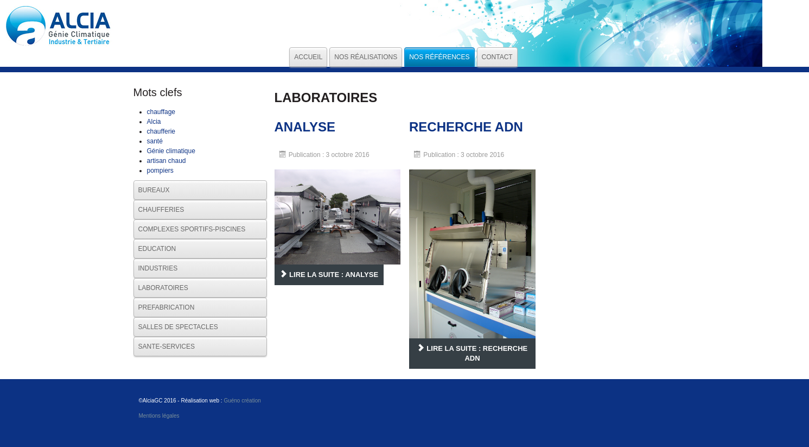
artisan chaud (166, 161)
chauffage (161, 112)
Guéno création (242, 401)
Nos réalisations (365, 57)
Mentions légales (159, 416)
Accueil (308, 57)
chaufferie (161, 131)
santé (155, 141)
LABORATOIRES (163, 288)
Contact (497, 57)
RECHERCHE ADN (466, 126)
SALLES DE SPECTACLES (178, 327)
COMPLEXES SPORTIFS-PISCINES (192, 229)
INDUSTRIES (158, 268)
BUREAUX (154, 190)
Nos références (439, 57)
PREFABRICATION (166, 307)
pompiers (160, 170)
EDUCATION (157, 249)
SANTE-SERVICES (166, 346)
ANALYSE (305, 126)
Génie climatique (171, 151)
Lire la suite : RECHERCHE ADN (472, 353)
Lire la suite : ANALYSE (329, 274)
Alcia (154, 121)
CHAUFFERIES (161, 209)
